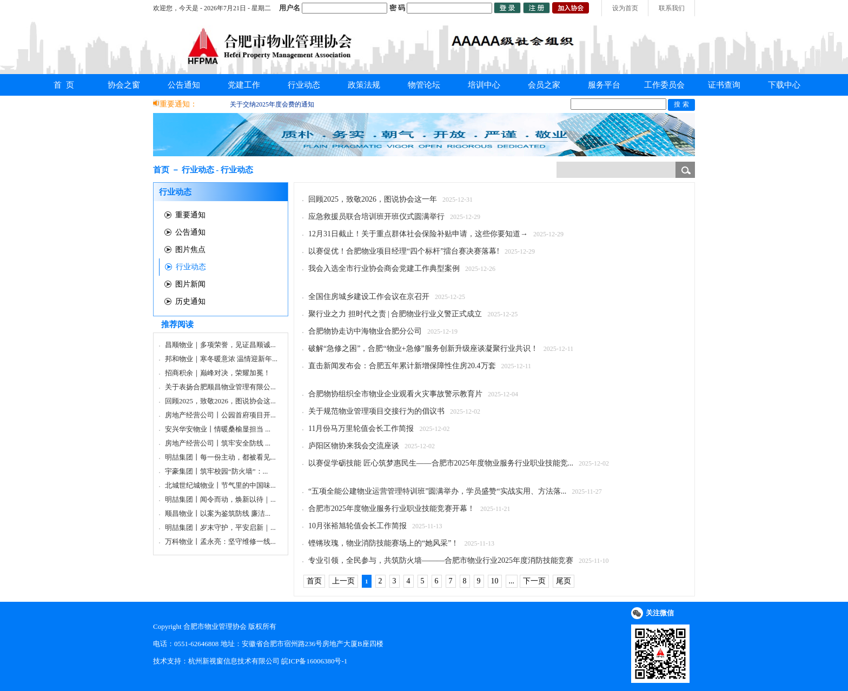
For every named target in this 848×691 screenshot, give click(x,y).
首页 (314, 581)
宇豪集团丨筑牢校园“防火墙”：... (216, 471)
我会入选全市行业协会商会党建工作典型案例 (384, 268)
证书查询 (724, 85)
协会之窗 (124, 85)
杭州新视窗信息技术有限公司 (234, 661)
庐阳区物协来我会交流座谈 (353, 446)
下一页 (534, 581)
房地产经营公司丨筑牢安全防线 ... (217, 443)
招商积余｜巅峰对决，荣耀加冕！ (217, 373)
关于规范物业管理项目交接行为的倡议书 (376, 411)
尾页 (563, 581)
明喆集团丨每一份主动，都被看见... (220, 457)
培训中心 (484, 85)
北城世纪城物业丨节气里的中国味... (220, 485)
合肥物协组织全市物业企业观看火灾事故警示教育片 (395, 394)
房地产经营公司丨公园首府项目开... (220, 415)
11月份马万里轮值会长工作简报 (361, 428)
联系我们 (672, 8)
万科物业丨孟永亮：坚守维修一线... (220, 541)
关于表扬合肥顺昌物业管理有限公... (220, 387)
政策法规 (364, 85)
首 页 (64, 85)
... (512, 581)
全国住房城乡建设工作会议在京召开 (368, 297)
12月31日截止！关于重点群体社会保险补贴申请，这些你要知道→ (418, 234)
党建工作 (244, 85)
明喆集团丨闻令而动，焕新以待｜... (220, 499)
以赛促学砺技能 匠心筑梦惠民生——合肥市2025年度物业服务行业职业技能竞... (440, 463)
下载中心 (784, 85)
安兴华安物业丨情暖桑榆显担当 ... (217, 429)
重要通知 (190, 215)
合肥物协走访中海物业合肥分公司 (365, 331)
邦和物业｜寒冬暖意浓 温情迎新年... (221, 359)
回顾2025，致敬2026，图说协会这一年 (372, 199)
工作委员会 (664, 85)
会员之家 (544, 85)
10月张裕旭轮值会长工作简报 (357, 526)
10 (495, 581)
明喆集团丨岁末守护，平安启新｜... (220, 527)
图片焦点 (190, 249)
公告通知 (184, 85)
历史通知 (190, 301)
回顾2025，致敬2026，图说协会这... (220, 401)
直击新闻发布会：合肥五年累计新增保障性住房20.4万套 (402, 366)
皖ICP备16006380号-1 (314, 661)
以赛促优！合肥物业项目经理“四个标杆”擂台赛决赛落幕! (403, 251)
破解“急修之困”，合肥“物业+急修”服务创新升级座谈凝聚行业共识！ (423, 348)
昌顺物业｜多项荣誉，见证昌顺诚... (220, 345)
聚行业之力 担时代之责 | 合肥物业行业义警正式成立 (395, 314)
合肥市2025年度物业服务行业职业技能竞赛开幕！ (391, 508)
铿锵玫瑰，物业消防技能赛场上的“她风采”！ (383, 543)
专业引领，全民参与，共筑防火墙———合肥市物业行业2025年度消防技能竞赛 (440, 560)
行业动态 (304, 85)
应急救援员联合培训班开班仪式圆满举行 (376, 216)
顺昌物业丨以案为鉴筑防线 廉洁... (217, 513)
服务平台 (604, 85)
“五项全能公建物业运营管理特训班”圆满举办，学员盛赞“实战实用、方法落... (437, 491)
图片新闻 (190, 284)
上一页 (343, 581)
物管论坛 (424, 85)
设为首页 (625, 8)
